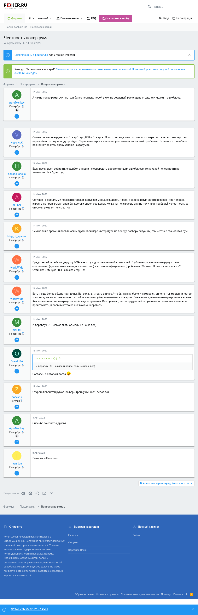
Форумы (73, 542)
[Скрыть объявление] (188, 55)
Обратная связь (77, 550)
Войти (136, 535)
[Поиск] (170, 6)
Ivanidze (17, 463)
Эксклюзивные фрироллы (32, 54)
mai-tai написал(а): (47, 358)
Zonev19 (17, 397)
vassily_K (17, 142)
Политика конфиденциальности (140, 594)
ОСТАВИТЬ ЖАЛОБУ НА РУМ (29, 609)
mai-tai (17, 330)
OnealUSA (17, 361)
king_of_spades (17, 236)
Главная (73, 535)
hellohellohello (17, 173)
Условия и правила (107, 594)
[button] (50, 18)
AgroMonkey (14, 43)
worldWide (17, 267)
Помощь (166, 594)
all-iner (17, 205)
